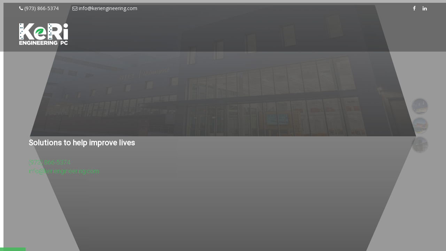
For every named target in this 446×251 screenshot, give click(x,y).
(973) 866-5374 (39, 8)
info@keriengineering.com (104, 8)
